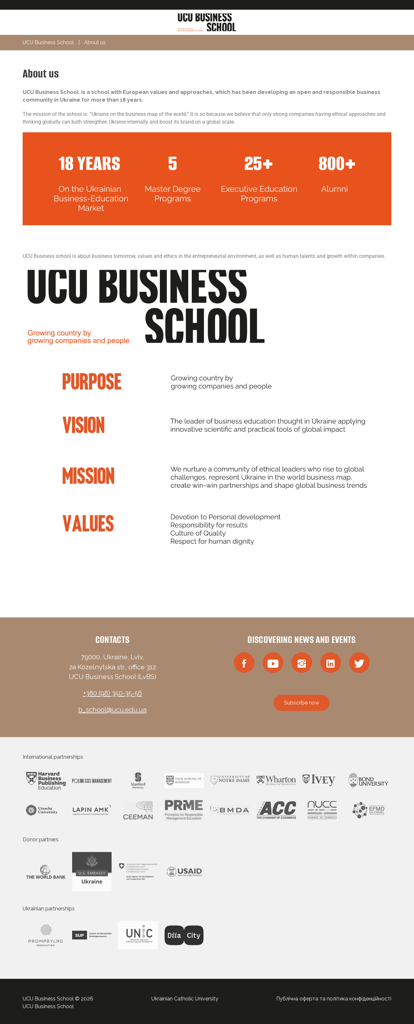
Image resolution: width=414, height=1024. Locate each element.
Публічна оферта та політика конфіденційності (333, 999)
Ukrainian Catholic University (184, 999)
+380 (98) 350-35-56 (112, 693)
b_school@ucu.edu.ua (112, 710)
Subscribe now (301, 703)
